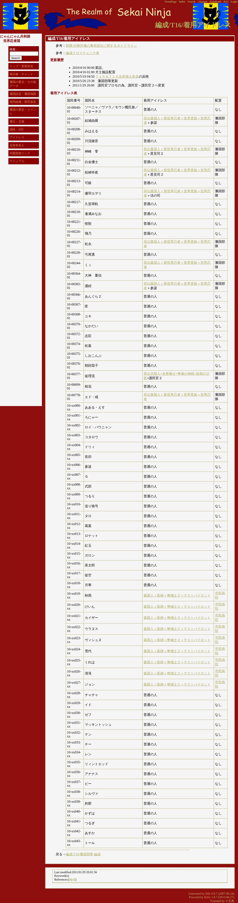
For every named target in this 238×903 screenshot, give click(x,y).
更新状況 (27, 66)
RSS (226, 1)
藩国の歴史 (17, 109)
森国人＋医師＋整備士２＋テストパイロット (177, 595)
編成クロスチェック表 (82, 53)
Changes (202, 1)
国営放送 (30, 101)
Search (191, 1)
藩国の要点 (17, 82)
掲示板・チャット (21, 74)
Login (234, 1)
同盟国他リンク (20, 153)
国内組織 (15, 101)
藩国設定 (15, 93)
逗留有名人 (17, 145)
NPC (21, 129)
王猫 (21, 121)
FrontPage (171, 1)
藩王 (12, 121)
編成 (97, 854)
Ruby (207, 897)
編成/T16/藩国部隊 (79, 854)
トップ (14, 66)
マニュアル (17, 161)
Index (182, 1)
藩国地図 (30, 93)
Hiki (208, 893)
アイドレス (17, 137)
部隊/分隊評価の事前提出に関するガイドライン (101, 45)
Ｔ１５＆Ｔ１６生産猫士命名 (117, 76)
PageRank (215, 1)
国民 (12, 129)
